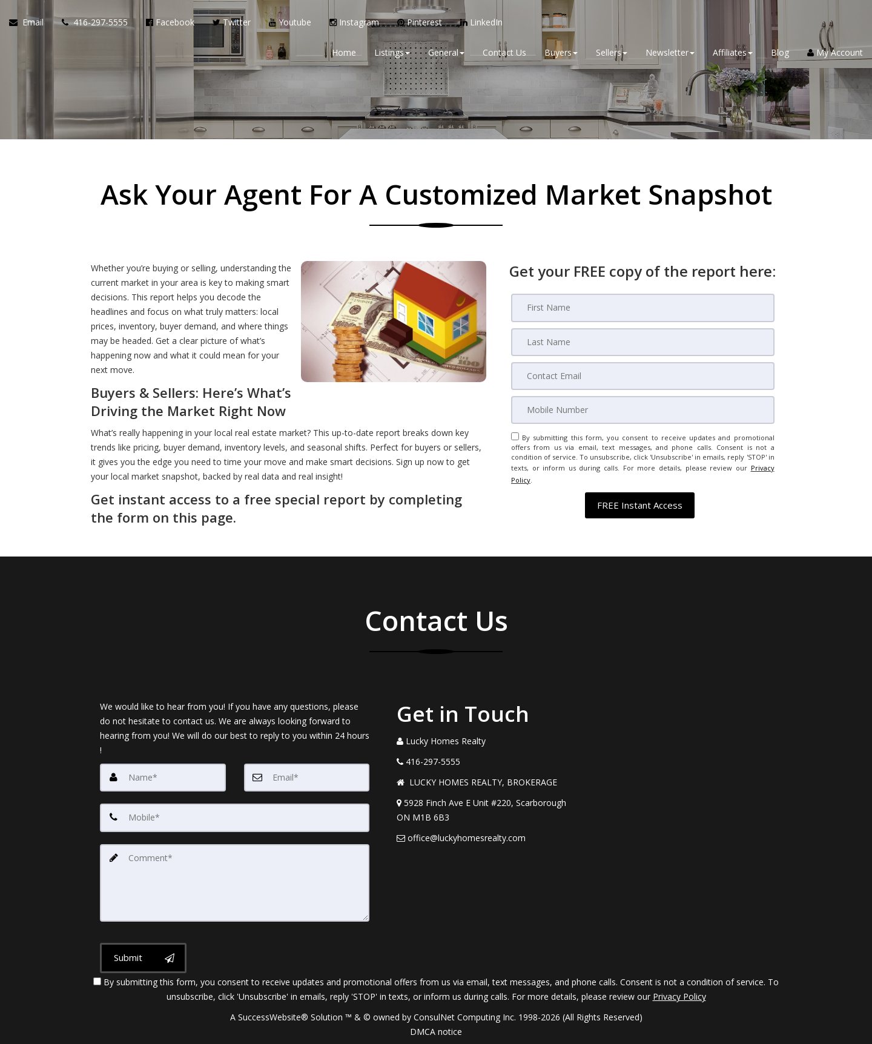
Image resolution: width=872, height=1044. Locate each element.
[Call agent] (95, 24)
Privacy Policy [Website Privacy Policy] (679, 995)
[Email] (643, 375)
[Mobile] (643, 409)
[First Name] (643, 308)
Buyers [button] (561, 54)
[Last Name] (643, 341)
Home (344, 54)
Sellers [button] (611, 54)
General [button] (446, 54)
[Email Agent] (31, 24)
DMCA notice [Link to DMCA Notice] (436, 1030)
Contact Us (504, 54)
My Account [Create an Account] (835, 54)
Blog (780, 54)
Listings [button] (392, 54)
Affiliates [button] (733, 54)
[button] (640, 499)
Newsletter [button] (670, 54)
